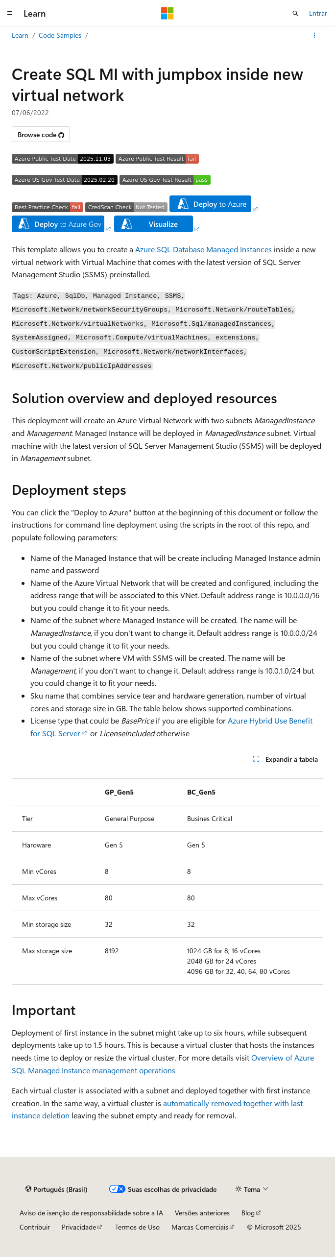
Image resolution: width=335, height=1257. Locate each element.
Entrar (318, 13)
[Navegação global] (10, 13)
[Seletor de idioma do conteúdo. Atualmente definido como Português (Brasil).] (57, 1189)
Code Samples (60, 35)
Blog (248, 1212)
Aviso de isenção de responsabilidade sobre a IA (91, 1212)
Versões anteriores (202, 1212)
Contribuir (35, 1227)
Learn (20, 35)
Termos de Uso (137, 1227)
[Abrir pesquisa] (295, 13)
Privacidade (79, 1227)
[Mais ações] (314, 35)
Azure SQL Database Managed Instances (203, 249)
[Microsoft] (167, 13)
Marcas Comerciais (199, 1227)
